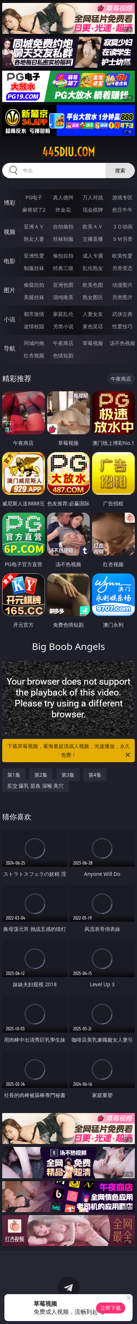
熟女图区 (93, 297)
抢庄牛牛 (122, 209)
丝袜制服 (63, 238)
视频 (9, 232)
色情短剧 (63, 355)
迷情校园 (34, 326)
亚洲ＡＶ (34, 226)
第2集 (40, 774)
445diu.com (68, 152)
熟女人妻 (34, 238)
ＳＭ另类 (122, 238)
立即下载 (110, 1307)
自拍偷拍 (63, 226)
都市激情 (34, 313)
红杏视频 (34, 355)
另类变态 (122, 268)
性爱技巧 (122, 326)
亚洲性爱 (34, 255)
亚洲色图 (63, 284)
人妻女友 (93, 313)
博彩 (9, 203)
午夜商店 (63, 343)
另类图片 (122, 297)
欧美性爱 (122, 255)
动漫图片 (122, 284)
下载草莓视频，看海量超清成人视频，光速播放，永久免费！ (69, 751)
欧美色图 (93, 284)
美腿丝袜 (34, 297)
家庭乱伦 (63, 313)
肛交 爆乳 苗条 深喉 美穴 (35, 785)
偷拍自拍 (63, 255)
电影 (9, 261)
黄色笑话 (93, 326)
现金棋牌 (93, 209)
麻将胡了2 (34, 209)
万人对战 (93, 197)
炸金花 (63, 209)
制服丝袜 (34, 268)
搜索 (120, 170)
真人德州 (63, 197)
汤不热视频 (122, 343)
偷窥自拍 (34, 284)
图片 (9, 290)
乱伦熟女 (93, 268)
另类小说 (63, 326)
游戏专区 (122, 197)
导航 (9, 348)
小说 (9, 319)
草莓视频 (93, 343)
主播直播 (93, 238)
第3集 (68, 774)
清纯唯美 (63, 297)
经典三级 (63, 268)
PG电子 (33, 197)
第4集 (95, 774)
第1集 (13, 774)
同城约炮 (34, 343)
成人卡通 (93, 255)
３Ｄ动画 (122, 226)
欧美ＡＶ (93, 226)
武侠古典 (122, 313)
